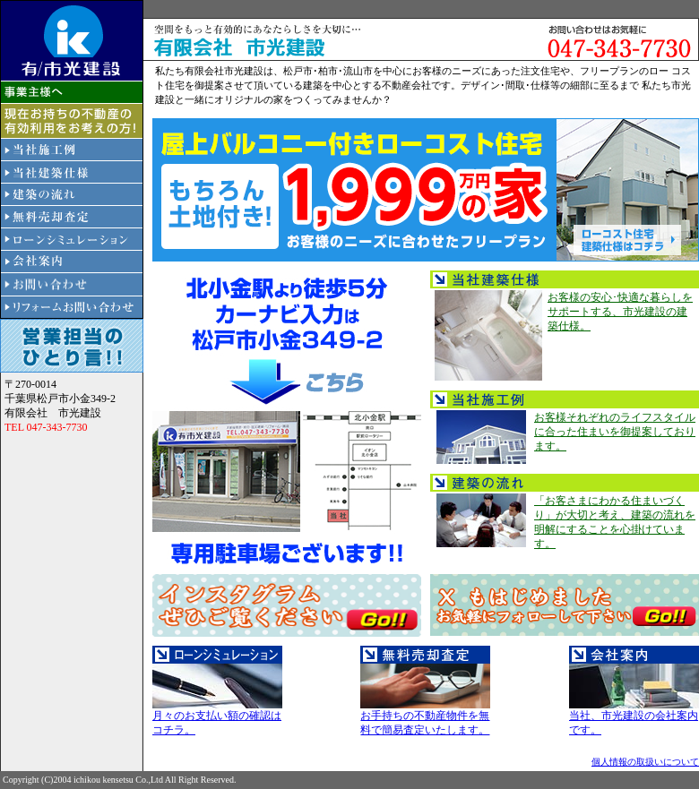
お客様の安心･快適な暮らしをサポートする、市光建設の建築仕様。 (620, 311)
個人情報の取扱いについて (645, 762)
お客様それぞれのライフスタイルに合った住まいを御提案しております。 (614, 431)
